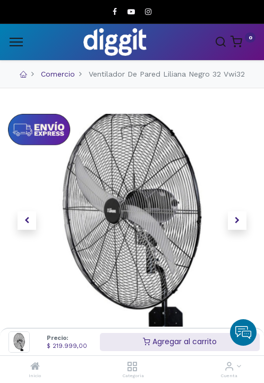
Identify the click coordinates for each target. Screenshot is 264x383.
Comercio (58, 76)
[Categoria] (132, 367)
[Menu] (16, 43)
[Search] (220, 44)
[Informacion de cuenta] (229, 367)
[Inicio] (35, 367)
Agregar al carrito (180, 341)
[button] (26, 222)
